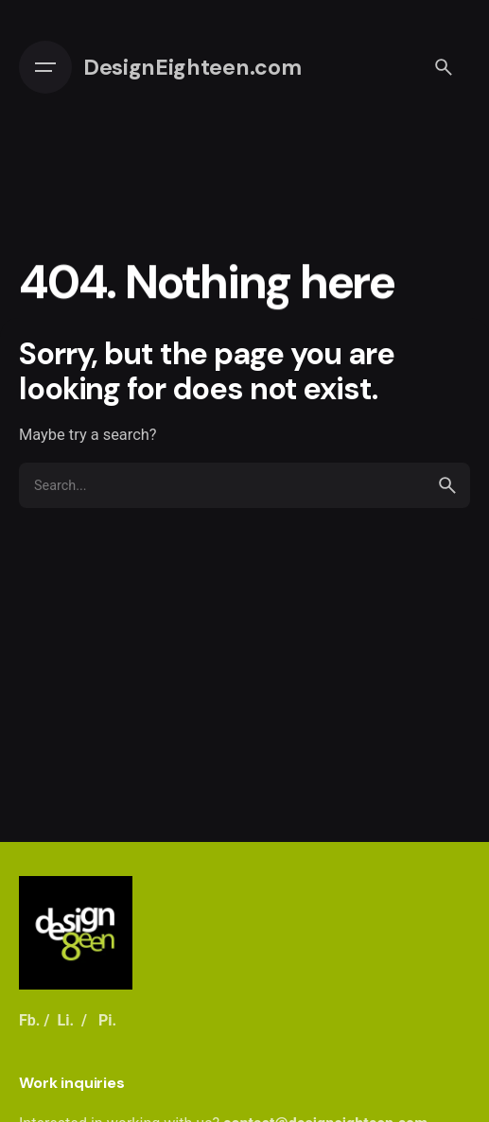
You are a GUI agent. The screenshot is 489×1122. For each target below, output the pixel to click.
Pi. (107, 1020)
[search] (447, 485)
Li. (65, 1020)
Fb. (30, 1020)
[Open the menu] (45, 67)
